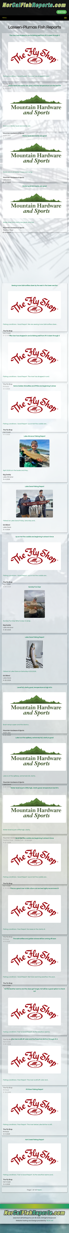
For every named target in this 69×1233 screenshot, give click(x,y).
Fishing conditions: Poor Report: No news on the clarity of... (24, 922)
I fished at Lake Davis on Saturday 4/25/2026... (20, 671)
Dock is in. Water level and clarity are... (17, 120)
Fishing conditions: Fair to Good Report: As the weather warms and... (28, 1174)
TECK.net (49, 1220)
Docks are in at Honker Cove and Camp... (18, 170)
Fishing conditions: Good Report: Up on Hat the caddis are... (25, 420)
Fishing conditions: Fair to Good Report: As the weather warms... (27, 1024)
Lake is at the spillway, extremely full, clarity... (19, 772)
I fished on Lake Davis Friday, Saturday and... (19, 520)
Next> (39, 1190)
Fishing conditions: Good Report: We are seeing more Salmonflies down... (30, 320)
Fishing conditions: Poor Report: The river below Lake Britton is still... (28, 1123)
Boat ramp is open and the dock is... (16, 721)
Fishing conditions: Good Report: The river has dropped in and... (26, 69)
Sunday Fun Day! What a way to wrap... (17, 621)
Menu (4, 18)
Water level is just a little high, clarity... (17, 822)
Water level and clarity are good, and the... (19, 220)
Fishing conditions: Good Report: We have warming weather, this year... (29, 973)
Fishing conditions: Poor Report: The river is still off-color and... (26, 1073)
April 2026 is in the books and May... (16, 470)
